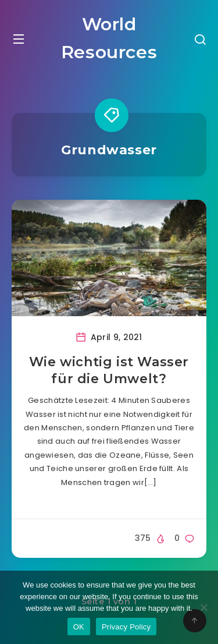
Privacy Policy (126, 626)
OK (78, 626)
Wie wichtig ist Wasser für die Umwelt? (109, 370)
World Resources (109, 38)
